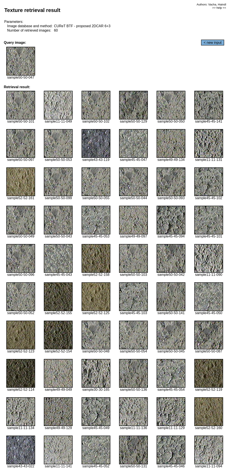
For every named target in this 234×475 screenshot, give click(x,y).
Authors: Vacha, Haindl (211, 4)
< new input (213, 42)
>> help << (219, 7)
